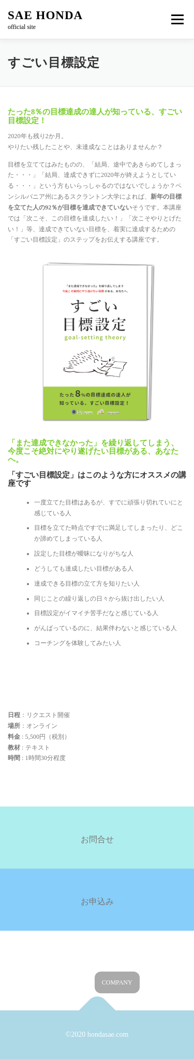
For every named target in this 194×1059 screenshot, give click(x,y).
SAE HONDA (45, 15)
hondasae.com (108, 1034)
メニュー (177, 19)
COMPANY (117, 982)
